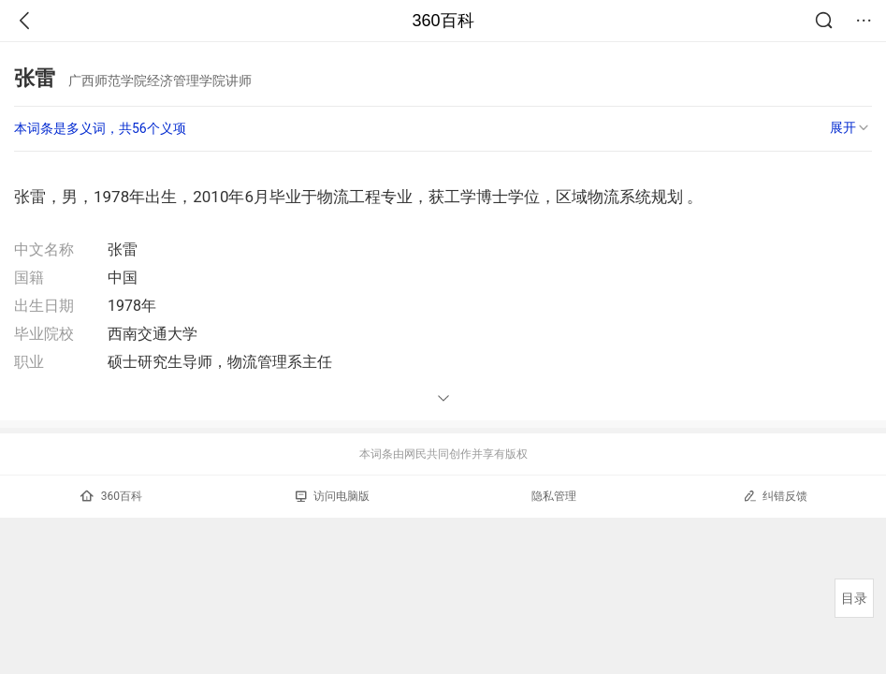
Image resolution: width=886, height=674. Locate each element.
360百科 (442, 20)
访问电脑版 (333, 496)
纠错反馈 (775, 496)
